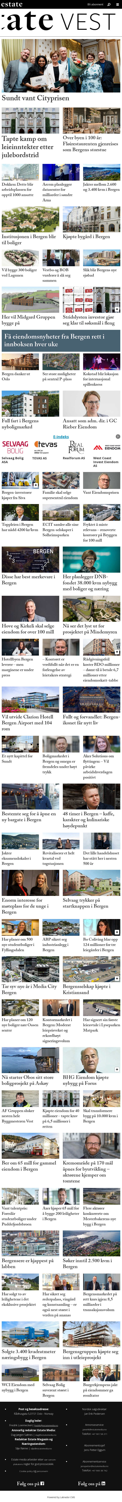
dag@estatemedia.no (45, 1434)
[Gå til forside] (11, 4)
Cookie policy (26, 1471)
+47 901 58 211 (99, 1433)
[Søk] (109, 4)
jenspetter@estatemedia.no (94, 1466)
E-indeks (61, 436)
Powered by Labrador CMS (61, 1497)
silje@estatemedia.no (41, 1448)
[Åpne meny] (117, 4)
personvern (42, 1471)
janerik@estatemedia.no (95, 1429)
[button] (118, 436)
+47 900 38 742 (99, 1470)
